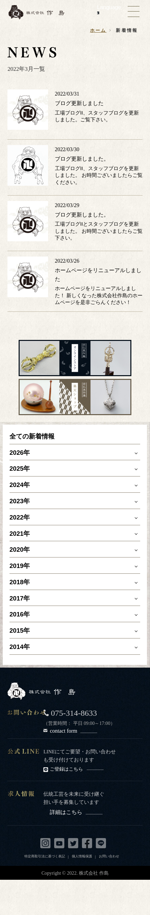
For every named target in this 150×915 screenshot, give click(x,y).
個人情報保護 (82, 856)
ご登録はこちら (77, 769)
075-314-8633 (74, 713)
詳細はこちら (76, 812)
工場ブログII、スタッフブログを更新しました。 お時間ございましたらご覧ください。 (99, 175)
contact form (73, 731)
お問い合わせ (109, 856)
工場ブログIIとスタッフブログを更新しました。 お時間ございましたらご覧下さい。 (99, 231)
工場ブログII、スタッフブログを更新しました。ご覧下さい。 (97, 116)
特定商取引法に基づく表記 (44, 856)
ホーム (98, 30)
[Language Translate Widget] (98, 13)
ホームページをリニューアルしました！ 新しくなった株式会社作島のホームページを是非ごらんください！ (99, 295)
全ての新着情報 (32, 436)
